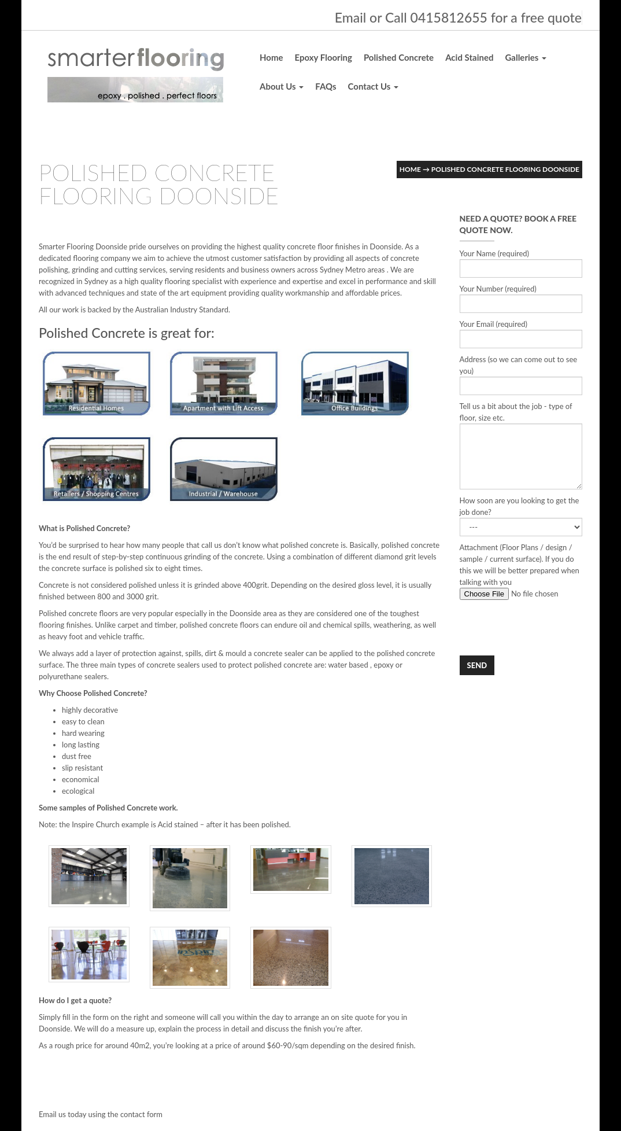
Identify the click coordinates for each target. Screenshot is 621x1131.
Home (271, 57)
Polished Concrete (399, 57)
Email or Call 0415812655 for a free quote (458, 17)
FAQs (325, 86)
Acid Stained (469, 57)
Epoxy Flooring (323, 57)
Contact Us (373, 86)
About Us (282, 86)
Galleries (525, 57)
